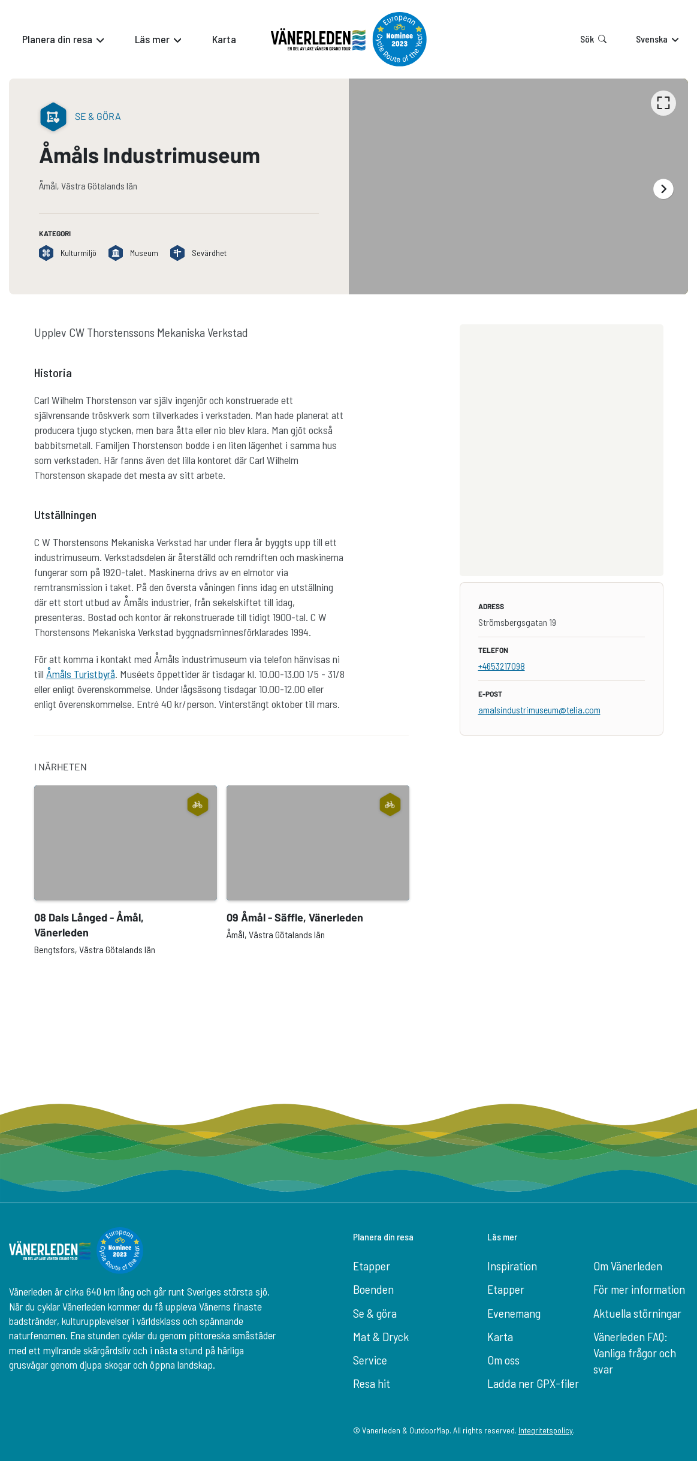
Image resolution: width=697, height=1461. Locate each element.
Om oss (503, 1359)
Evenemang (514, 1313)
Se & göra (375, 1313)
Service (370, 1359)
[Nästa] (663, 189)
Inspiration (512, 1265)
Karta (500, 1336)
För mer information (639, 1289)
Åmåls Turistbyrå (80, 673)
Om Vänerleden (627, 1265)
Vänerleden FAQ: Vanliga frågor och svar (634, 1352)
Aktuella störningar (637, 1313)
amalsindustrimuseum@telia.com (539, 709)
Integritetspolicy (545, 1430)
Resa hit (371, 1383)
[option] (518, 186)
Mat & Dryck (381, 1336)
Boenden (373, 1289)
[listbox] (519, 186)
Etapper (371, 1265)
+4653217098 (501, 665)
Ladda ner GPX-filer (533, 1383)
